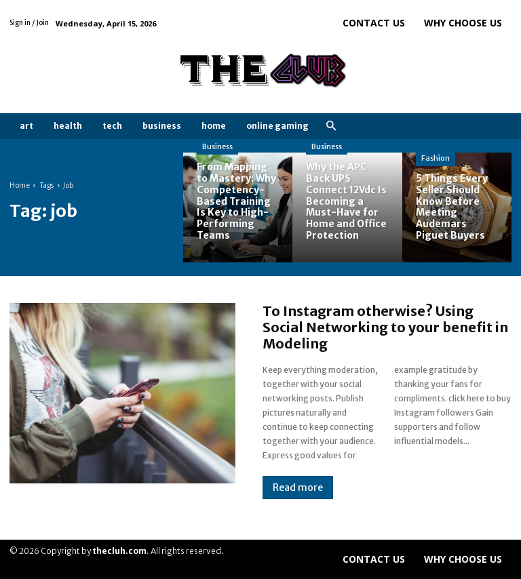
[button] (331, 126)
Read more (298, 487)
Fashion (435, 158)
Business (217, 146)
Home (19, 185)
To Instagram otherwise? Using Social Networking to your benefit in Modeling (385, 327)
